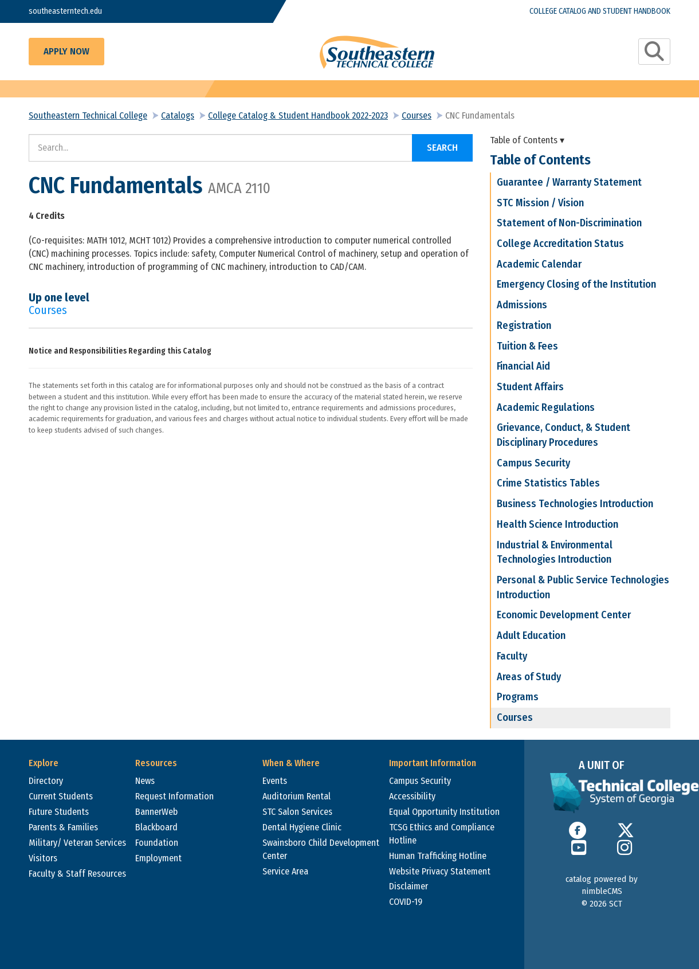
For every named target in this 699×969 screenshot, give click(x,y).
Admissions (522, 305)
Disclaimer (408, 886)
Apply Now (66, 51)
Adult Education (531, 635)
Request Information (174, 796)
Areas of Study (529, 676)
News (145, 780)
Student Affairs (530, 386)
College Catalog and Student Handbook (582, 11)
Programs (518, 697)
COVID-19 (405, 901)
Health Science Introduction (557, 524)
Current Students (61, 796)
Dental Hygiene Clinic (301, 827)
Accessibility (412, 796)
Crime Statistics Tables (548, 483)
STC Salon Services (297, 811)
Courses (416, 115)
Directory (46, 780)
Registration (524, 325)
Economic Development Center (564, 615)
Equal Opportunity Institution (444, 811)
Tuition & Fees (527, 346)
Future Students (59, 811)
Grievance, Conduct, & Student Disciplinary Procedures (563, 435)
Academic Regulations (546, 407)
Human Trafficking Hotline (437, 855)
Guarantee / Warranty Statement (569, 182)
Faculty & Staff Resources (77, 873)
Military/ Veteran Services (77, 842)
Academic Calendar (539, 264)
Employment (158, 858)
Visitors (43, 858)
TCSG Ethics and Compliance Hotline (441, 834)
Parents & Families (63, 827)
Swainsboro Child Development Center (320, 849)
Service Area (285, 871)
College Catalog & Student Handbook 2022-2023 (298, 115)
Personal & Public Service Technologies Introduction (583, 587)
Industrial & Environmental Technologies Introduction (554, 552)
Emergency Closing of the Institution (576, 284)
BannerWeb (156, 811)
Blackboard (156, 827)
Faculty (512, 656)
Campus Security (533, 463)
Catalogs (177, 115)
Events (274, 780)
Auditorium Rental (296, 796)
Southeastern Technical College (88, 115)
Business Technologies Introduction (575, 503)
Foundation (156, 842)
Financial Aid (523, 366)
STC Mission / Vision (540, 203)
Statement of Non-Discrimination (569, 223)
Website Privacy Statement (439, 871)
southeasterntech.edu (73, 11)
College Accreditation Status (560, 243)
